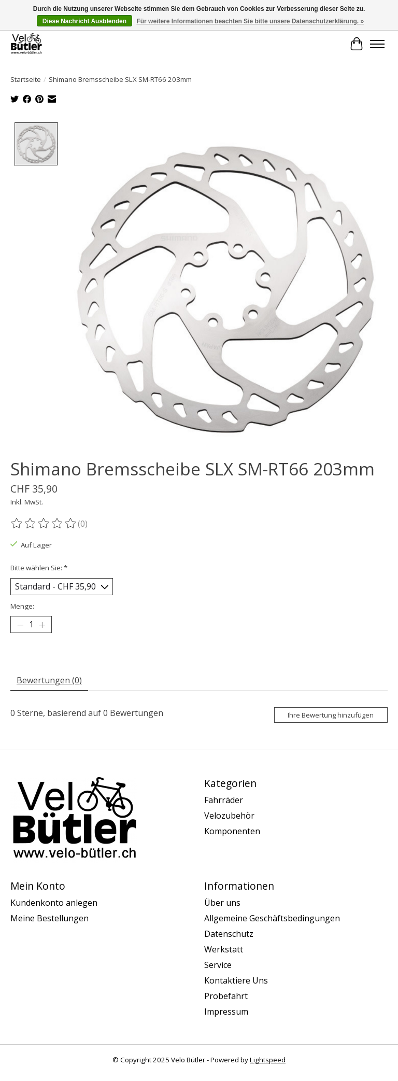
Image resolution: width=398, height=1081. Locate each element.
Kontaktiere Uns (236, 980)
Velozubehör (229, 815)
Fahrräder (223, 800)
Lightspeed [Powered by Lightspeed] (268, 1059)
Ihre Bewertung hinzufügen (331, 715)
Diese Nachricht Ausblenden (84, 21)
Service (218, 965)
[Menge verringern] (20, 624)
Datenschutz (228, 933)
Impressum (226, 1011)
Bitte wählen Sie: (38, 567)
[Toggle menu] (377, 44)
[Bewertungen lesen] (44, 523)
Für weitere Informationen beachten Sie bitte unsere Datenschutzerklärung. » (250, 21)
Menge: (22, 606)
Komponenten (232, 831)
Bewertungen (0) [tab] (49, 680)
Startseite (25, 79)
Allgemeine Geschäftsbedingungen (272, 918)
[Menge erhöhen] (42, 624)
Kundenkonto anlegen (53, 902)
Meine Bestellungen (49, 918)
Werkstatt (223, 949)
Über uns (222, 902)
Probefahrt (226, 996)
